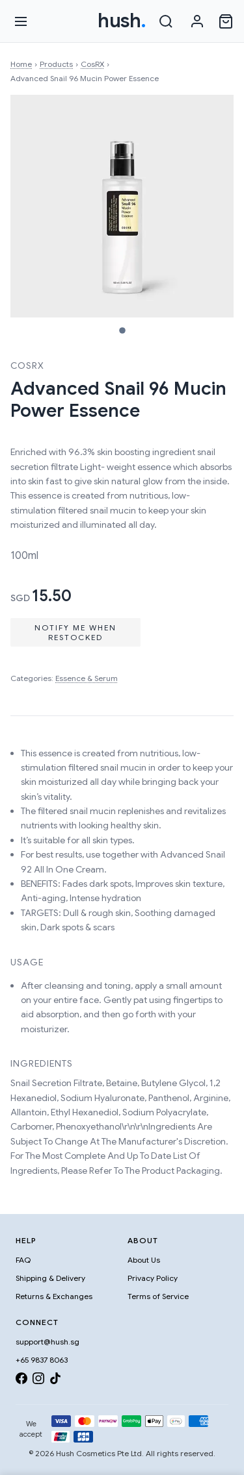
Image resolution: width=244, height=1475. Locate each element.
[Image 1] (122, 330)
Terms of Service (158, 1296)
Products (56, 64)
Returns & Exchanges (54, 1296)
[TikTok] (55, 1380)
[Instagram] (38, 1380)
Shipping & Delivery (50, 1278)
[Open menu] (20, 21)
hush (122, 20)
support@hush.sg (47, 1341)
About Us (144, 1260)
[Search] (166, 21)
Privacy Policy (153, 1278)
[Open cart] (226, 21)
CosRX (92, 64)
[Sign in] (197, 21)
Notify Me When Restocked (75, 632)
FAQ (23, 1260)
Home (21, 64)
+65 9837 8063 (42, 1360)
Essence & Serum (86, 678)
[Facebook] (21, 1380)
